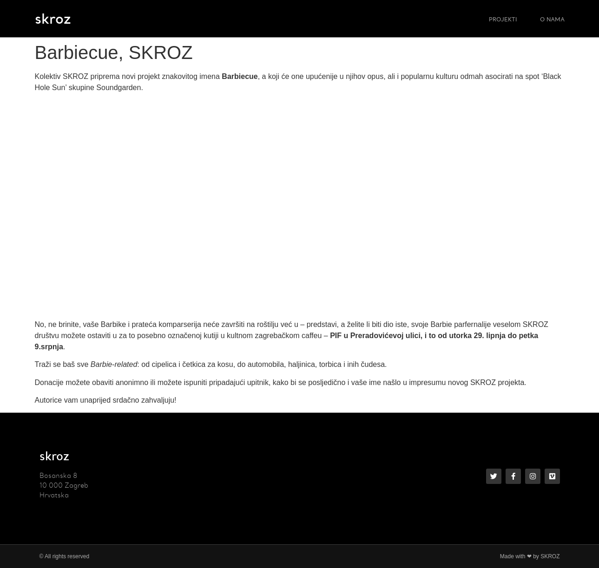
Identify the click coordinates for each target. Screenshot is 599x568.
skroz (53, 18)
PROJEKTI (503, 18)
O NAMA (552, 18)
